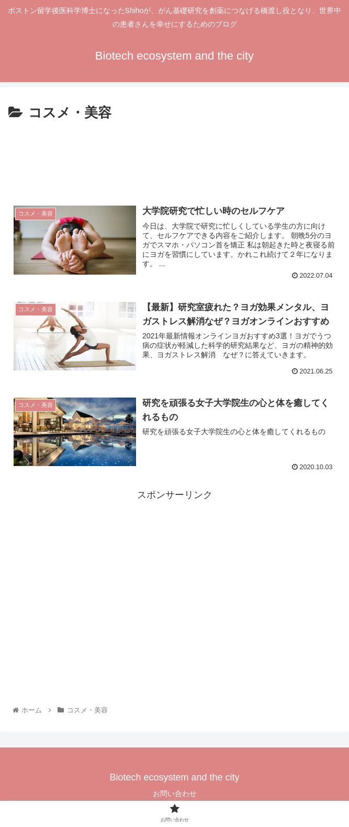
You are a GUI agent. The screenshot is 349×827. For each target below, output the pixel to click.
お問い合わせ (175, 793)
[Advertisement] (174, 156)
